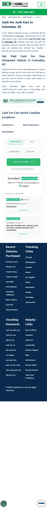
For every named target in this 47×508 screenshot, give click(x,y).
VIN (31, 141)
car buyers (10, 355)
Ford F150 (9, 282)
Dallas (27, 282)
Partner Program (31, 350)
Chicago (28, 257)
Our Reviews (30, 360)
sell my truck (11, 350)
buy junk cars (11, 360)
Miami (27, 272)
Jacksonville (30, 302)
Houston (28, 267)
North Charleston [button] (30, 125)
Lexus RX (9, 305)
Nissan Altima (11, 300)
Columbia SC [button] (7, 125)
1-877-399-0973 (25, 12)
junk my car (10, 345)
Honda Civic (11, 267)
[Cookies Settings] (4, 504)
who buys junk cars (13, 370)
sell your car (10, 375)
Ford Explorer (11, 287)
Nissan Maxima (12, 310)
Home (4, 17)
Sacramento (30, 287)
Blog (27, 355)
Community (30, 345)
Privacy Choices (31, 370)
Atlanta (28, 292)
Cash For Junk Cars (14, 17)
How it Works (30, 330)
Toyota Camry (11, 272)
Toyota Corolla (11, 277)
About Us (29, 340)
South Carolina (27, 17)
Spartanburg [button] (7, 131)
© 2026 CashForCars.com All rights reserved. (21, 389)
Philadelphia (30, 262)
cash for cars (11, 335)
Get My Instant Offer (23, 503)
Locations (29, 335)
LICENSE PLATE (15, 141)
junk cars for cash (13, 365)
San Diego (29, 297)
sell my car (10, 340)
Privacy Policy (30, 365)
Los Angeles (30, 277)
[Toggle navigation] (41, 4)
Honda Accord (11, 262)
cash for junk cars (13, 330)
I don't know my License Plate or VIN (23, 169)
